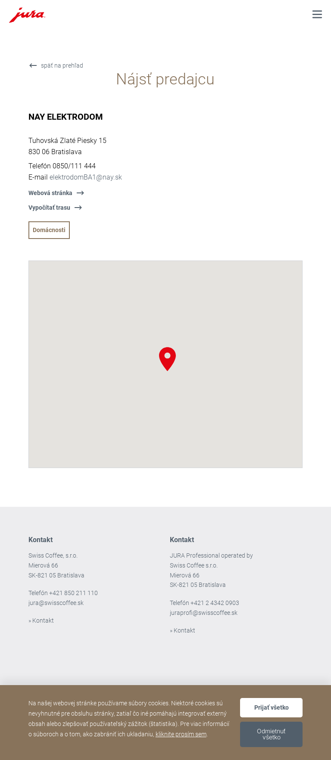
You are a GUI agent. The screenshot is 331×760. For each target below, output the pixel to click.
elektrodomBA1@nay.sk (86, 177)
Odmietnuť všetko (271, 734)
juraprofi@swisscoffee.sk (203, 612)
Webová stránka (50, 192)
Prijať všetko (271, 707)
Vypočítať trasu (49, 207)
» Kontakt (41, 620)
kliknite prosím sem (181, 734)
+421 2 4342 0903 (214, 602)
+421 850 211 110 (73, 592)
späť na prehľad (62, 65)
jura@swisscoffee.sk (56, 602)
